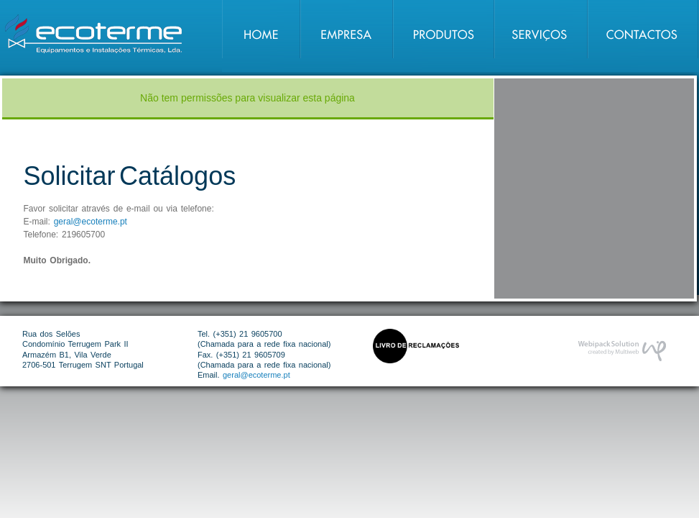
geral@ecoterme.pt (90, 222)
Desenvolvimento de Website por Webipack (622, 350)
